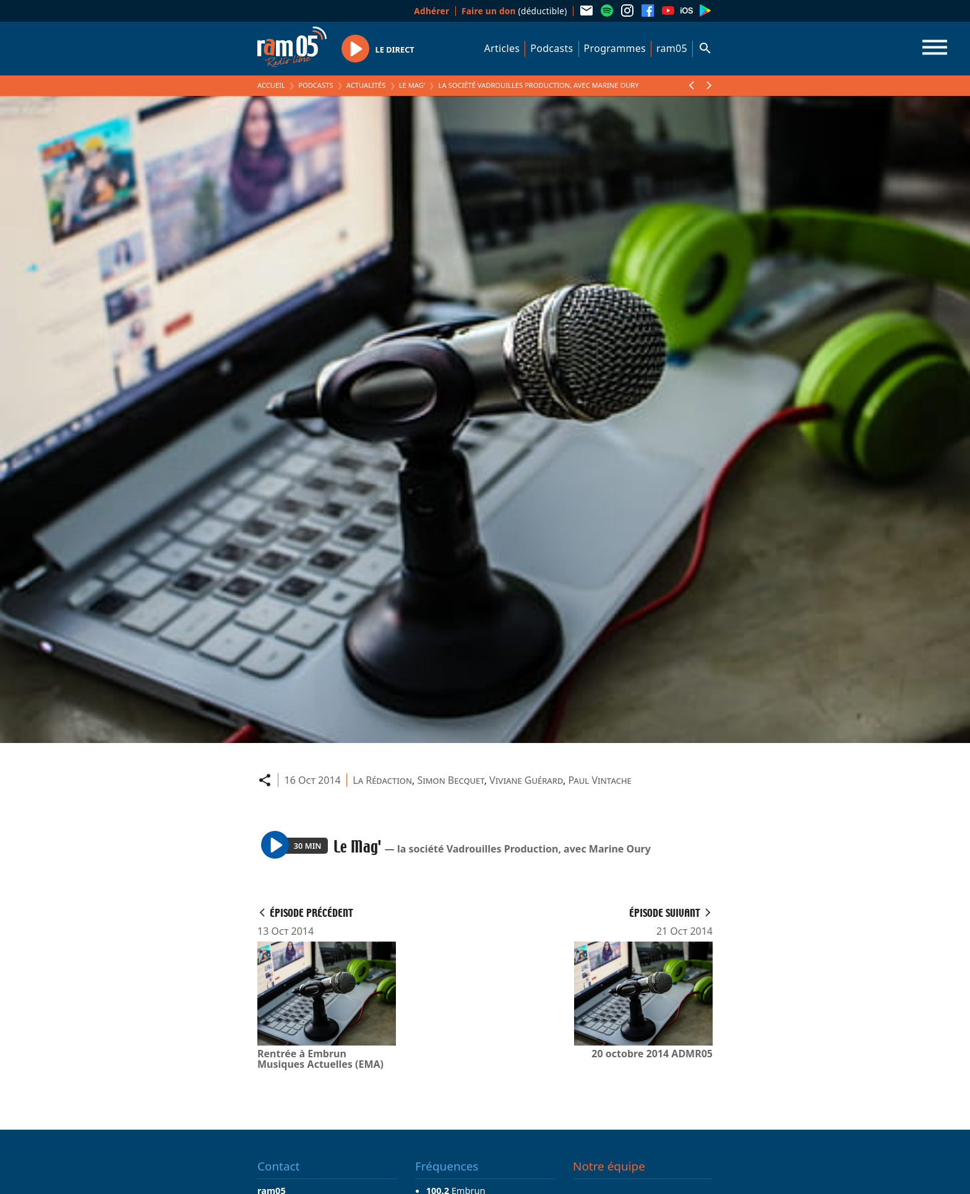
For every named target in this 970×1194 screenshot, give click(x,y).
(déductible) (514, 11)
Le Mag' (412, 85)
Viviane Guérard (526, 780)
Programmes (615, 48)
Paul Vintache (600, 780)
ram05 (671, 48)
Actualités (366, 85)
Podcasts (551, 48)
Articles (502, 48)
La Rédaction (382, 780)
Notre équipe (609, 1166)
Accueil (271, 85)
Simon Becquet (450, 780)
